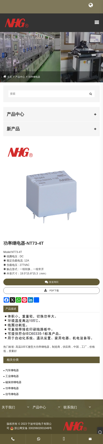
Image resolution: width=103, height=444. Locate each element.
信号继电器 (12, 394)
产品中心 (20, 76)
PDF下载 (51, 290)
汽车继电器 (12, 370)
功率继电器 (34, 76)
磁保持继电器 (13, 382)
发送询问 (51, 282)
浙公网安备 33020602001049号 (31, 428)
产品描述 (11, 308)
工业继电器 (12, 376)
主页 (9, 76)
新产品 (13, 128)
